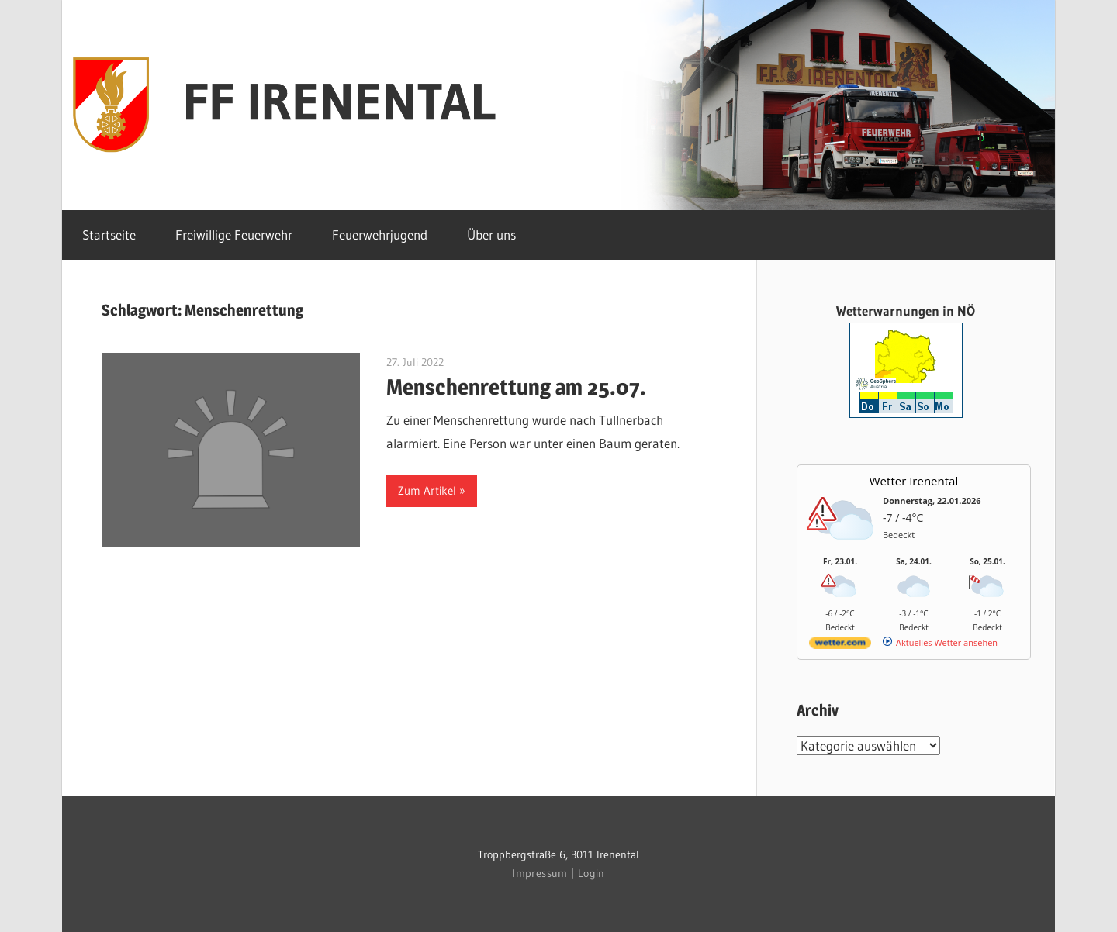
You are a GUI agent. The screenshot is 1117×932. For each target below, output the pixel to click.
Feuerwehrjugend (379, 234)
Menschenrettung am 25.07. (516, 387)
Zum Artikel (427, 490)
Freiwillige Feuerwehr (233, 234)
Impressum (540, 873)
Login (591, 873)
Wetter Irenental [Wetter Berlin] (914, 480)
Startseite (109, 234)
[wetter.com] (840, 645)
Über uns (491, 234)
